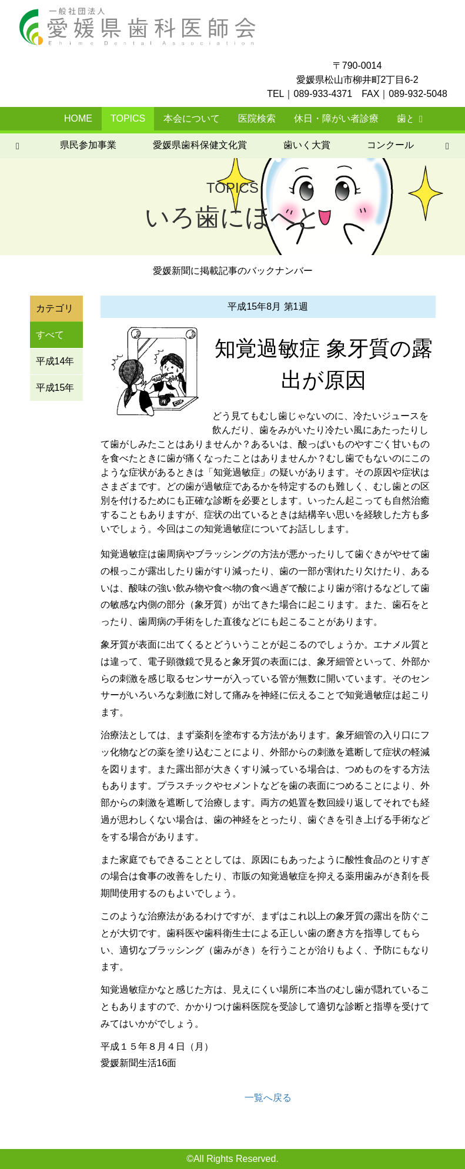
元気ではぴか (388, 145)
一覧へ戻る (268, 1098)
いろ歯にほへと (290, 145)
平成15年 (55, 388)
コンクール (197, 145)
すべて (50, 335)
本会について (191, 118)
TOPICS (128, 118)
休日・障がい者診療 (336, 118)
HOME (78, 118)
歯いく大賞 (114, 145)
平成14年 (55, 361)
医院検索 (257, 118)
